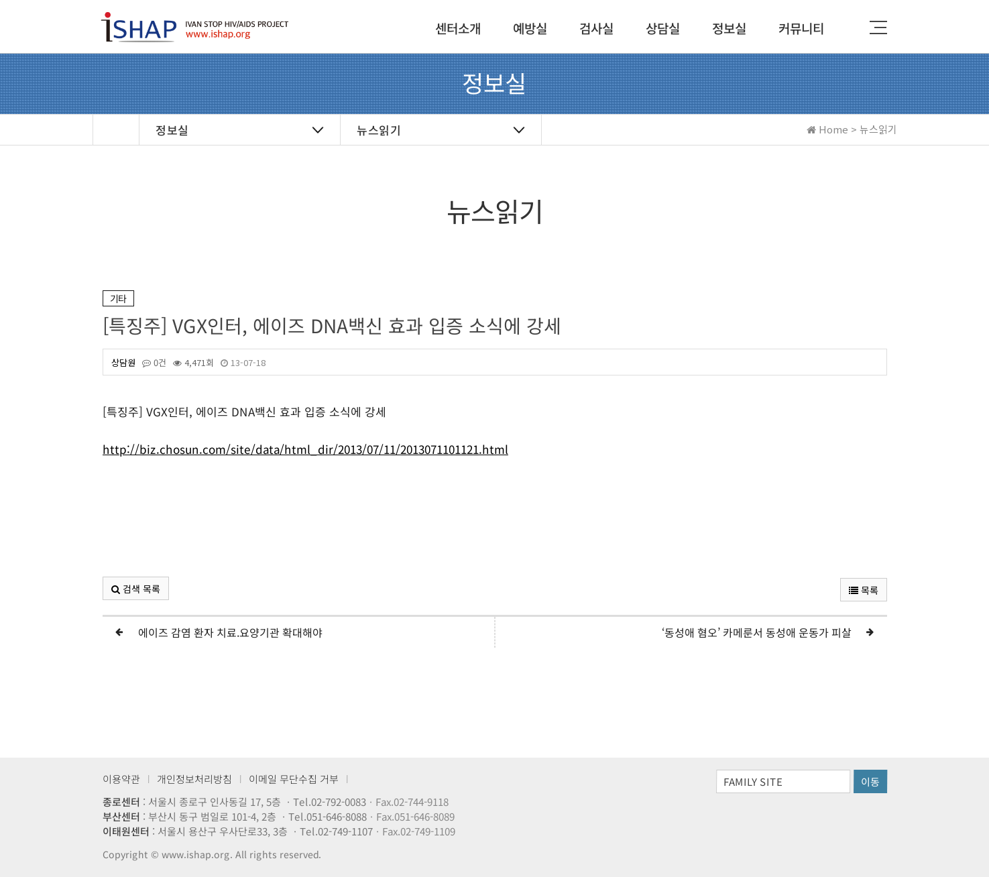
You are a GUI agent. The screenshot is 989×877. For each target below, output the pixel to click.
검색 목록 (135, 588)
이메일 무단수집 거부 (294, 779)
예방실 (529, 28)
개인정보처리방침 (194, 779)
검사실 (596, 28)
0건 (153, 363)
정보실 (728, 28)
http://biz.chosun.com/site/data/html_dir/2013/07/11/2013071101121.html (305, 451)
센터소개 (457, 28)
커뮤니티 (800, 28)
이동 (870, 781)
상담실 (662, 28)
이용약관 (121, 779)
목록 (863, 590)
